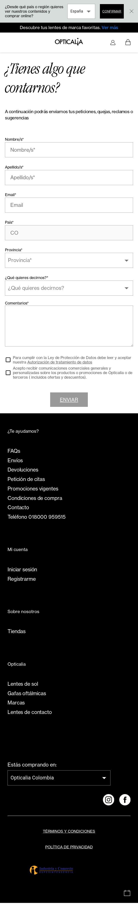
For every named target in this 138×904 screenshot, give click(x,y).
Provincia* (13, 252)
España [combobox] (76, 11)
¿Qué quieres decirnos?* (26, 280)
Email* (10, 196)
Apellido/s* (14, 168)
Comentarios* (17, 305)
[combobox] (65, 262)
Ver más (110, 27)
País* (9, 224)
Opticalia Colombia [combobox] (32, 781)
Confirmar (111, 11)
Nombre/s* (14, 141)
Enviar (69, 403)
